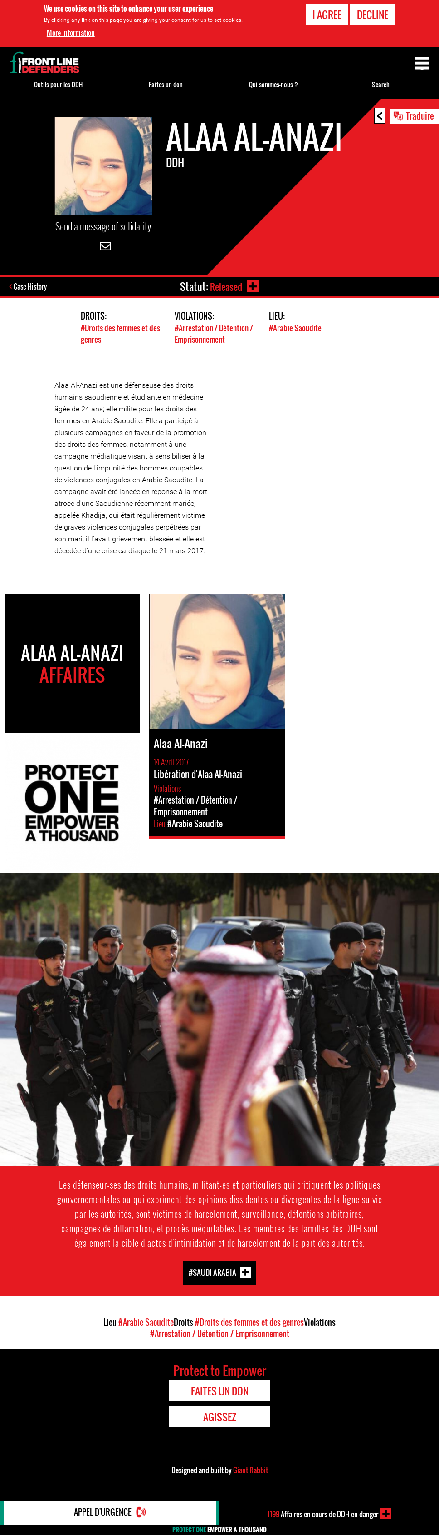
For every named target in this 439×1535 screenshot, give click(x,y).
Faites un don (166, 84)
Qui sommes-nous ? (273, 84)
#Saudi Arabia (212, 1272)
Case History (31, 287)
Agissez (219, 1417)
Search (381, 84)
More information (71, 32)
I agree (326, 14)
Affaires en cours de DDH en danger (322, 1514)
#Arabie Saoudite (295, 328)
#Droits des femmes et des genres (249, 1322)
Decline (372, 14)
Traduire (420, 115)
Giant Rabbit (250, 1470)
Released (225, 286)
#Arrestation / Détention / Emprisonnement (214, 334)
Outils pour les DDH (58, 84)
